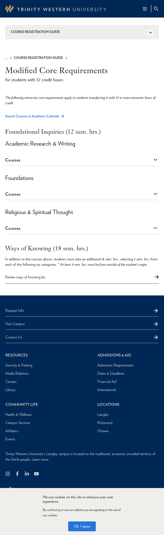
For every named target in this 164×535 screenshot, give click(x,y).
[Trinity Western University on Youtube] (36, 474)
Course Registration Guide (38, 58)
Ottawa (102, 431)
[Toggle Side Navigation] (150, 32)
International (106, 390)
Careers (11, 381)
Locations (108, 404)
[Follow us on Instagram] (8, 474)
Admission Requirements (115, 365)
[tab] (82, 160)
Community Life (21, 404)
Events (10, 439)
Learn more (40, 459)
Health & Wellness (18, 414)
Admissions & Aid (114, 355)
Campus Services (17, 422)
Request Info (14, 310)
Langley (103, 414)
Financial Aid (106, 381)
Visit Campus (15, 324)
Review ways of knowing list (25, 277)
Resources (16, 355)
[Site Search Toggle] (156, 8)
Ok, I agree (82, 526)
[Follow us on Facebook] (17, 474)
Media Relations (17, 373)
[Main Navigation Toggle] (145, 9)
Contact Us (13, 337)
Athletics (11, 431)
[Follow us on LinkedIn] (27, 474)
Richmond (104, 422)
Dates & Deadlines (110, 373)
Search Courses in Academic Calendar (32, 116)
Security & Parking (18, 365)
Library (10, 390)
